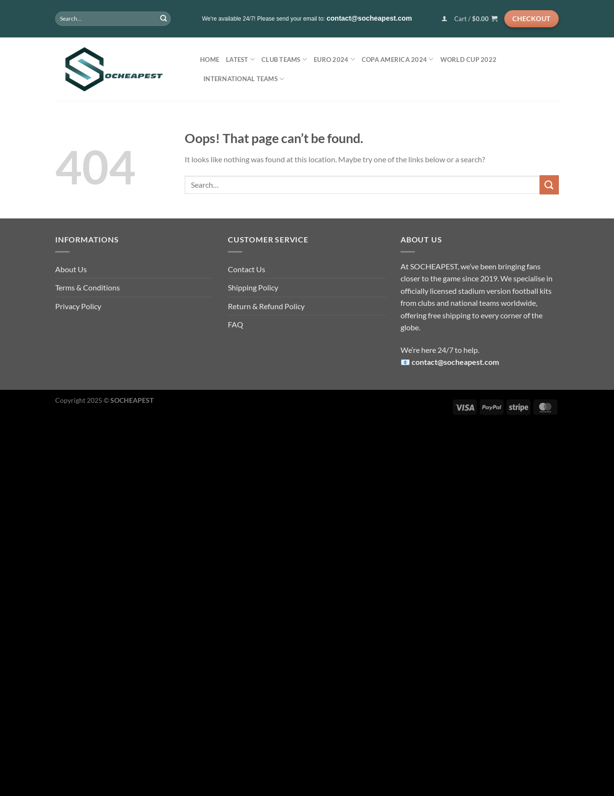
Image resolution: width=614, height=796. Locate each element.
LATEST (240, 59)
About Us (71, 269)
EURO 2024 (334, 59)
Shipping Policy (253, 287)
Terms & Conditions (87, 287)
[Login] (444, 18)
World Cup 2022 (468, 59)
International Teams (243, 79)
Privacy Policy (78, 306)
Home (209, 59)
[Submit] (163, 19)
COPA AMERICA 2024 (398, 59)
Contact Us (246, 269)
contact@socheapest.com (455, 361)
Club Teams (284, 59)
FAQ (235, 324)
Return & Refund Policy (266, 306)
